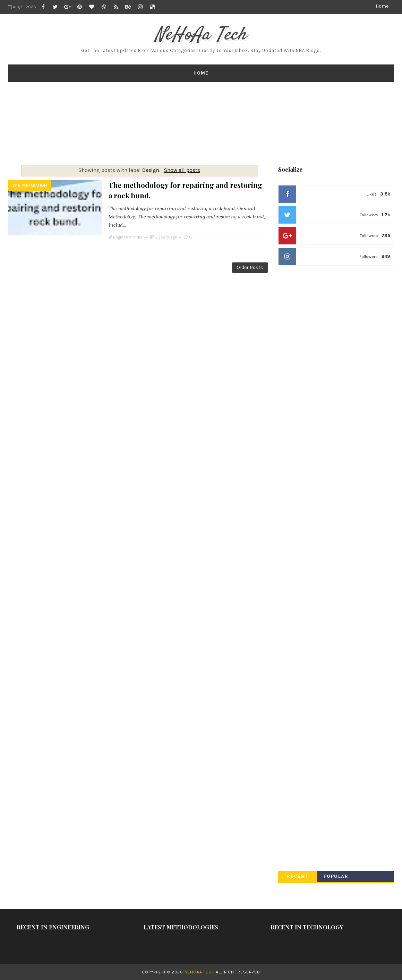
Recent (297, 876)
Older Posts (250, 267)
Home (382, 6)
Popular (336, 876)
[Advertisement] (201, 123)
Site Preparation (29, 185)
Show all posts (182, 170)
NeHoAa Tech (201, 35)
